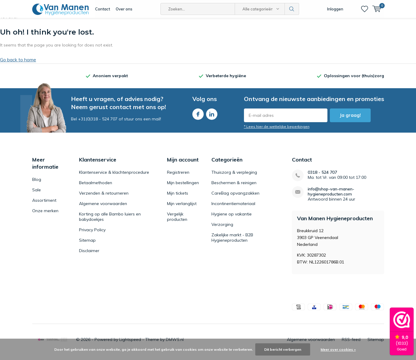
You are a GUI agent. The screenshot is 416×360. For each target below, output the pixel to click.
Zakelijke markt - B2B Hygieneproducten (232, 242)
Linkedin (211, 117)
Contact (102, 9)
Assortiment (44, 204)
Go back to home (18, 64)
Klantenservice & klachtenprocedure (114, 176)
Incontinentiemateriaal (233, 208)
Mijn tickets (177, 197)
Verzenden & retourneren (104, 197)
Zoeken (292, 9)
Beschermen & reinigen (233, 187)
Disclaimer (89, 255)
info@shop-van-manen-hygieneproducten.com (331, 196)
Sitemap (87, 244)
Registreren (178, 176)
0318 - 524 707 (322, 176)
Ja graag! (350, 119)
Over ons (124, 9)
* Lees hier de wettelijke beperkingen (277, 131)
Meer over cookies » (338, 349)
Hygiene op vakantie (231, 218)
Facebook (198, 117)
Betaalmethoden (95, 187)
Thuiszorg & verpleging (234, 176)
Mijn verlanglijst (182, 208)
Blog (36, 184)
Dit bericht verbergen (282, 349)
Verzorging (222, 229)
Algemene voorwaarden (103, 208)
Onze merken (45, 215)
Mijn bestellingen (183, 187)
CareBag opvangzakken (235, 197)
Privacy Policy (92, 234)
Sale (36, 194)
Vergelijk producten (177, 221)
